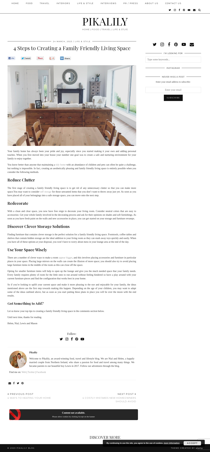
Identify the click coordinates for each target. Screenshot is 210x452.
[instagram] (175, 10)
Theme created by (187, 448)
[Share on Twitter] (18, 383)
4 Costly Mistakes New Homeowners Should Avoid (104, 398)
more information (171, 443)
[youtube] (189, 10)
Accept (192, 443)
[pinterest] (184, 10)
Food (29, 3)
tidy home (61, 164)
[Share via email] (10, 383)
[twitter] (170, 10)
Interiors (63, 3)
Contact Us (173, 3)
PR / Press (130, 3)
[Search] (199, 10)
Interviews (108, 3)
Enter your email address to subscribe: (173, 81)
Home (15, 3)
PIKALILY (105, 21)
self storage (45, 191)
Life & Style (85, 3)
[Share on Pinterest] (22, 383)
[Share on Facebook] (14, 383)
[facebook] (179, 10)
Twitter (31, 372)
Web (24, 372)
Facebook (41, 372)
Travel (44, 3)
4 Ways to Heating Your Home (29, 396)
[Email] (194, 10)
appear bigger (65, 257)
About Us (151, 3)
